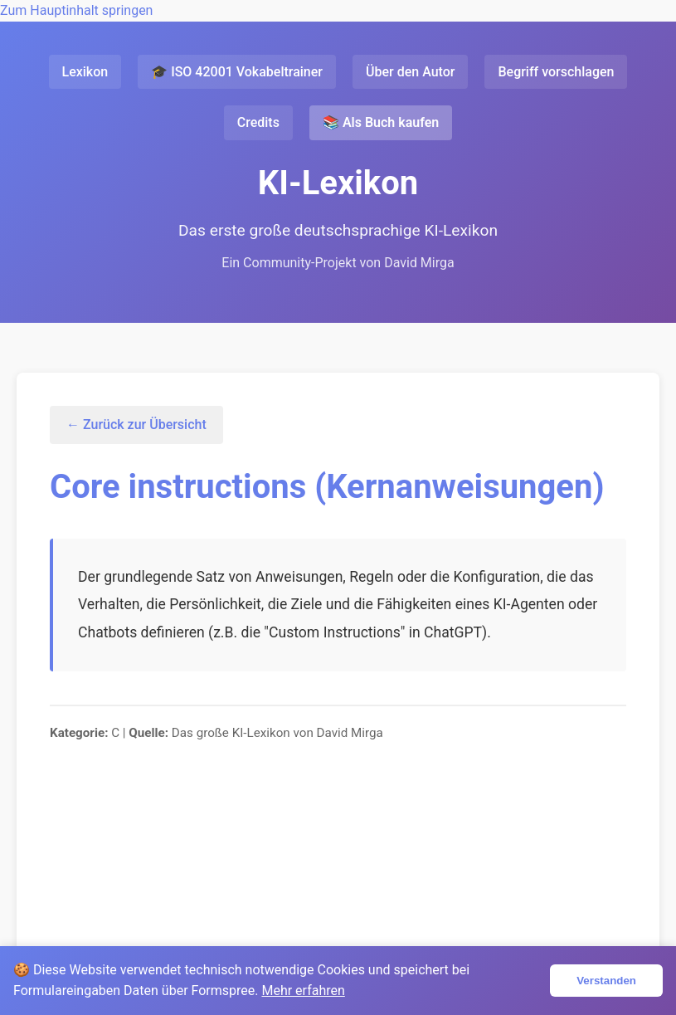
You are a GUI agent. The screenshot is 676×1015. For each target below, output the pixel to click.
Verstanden (606, 980)
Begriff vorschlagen (556, 72)
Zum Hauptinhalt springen (76, 10)
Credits (258, 122)
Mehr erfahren (302, 990)
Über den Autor (410, 72)
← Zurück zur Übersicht (136, 424)
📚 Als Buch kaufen (381, 122)
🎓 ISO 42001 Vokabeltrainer (237, 72)
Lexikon (85, 72)
